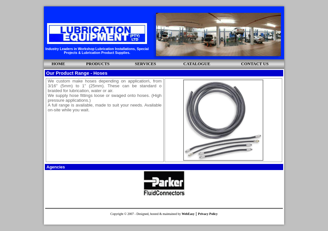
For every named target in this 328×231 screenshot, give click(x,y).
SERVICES (145, 63)
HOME (58, 63)
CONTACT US (255, 63)
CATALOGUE (196, 63)
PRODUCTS (98, 63)
